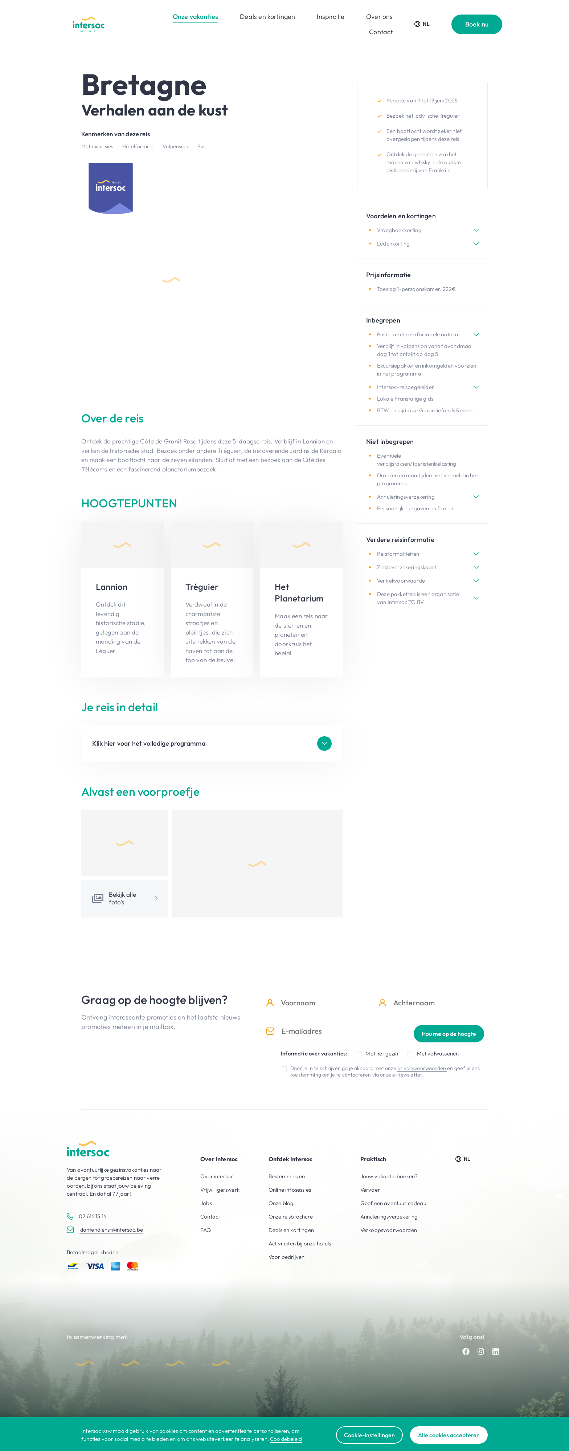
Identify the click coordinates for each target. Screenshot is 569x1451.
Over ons (379, 16)
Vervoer (370, 1189)
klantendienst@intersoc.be (111, 1229)
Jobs (206, 1203)
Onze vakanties (195, 16)
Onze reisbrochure (291, 1216)
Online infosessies (290, 1189)
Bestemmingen (287, 1176)
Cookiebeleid (286, 1438)
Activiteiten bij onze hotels (300, 1243)
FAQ (205, 1230)
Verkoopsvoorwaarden (388, 1230)
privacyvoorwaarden (422, 1068)
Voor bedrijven (286, 1256)
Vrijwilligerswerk (220, 1189)
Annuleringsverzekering (389, 1216)
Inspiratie (330, 16)
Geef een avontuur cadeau (393, 1203)
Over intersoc (216, 1176)
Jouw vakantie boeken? (389, 1176)
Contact (381, 32)
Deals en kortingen (267, 16)
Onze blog (281, 1203)
